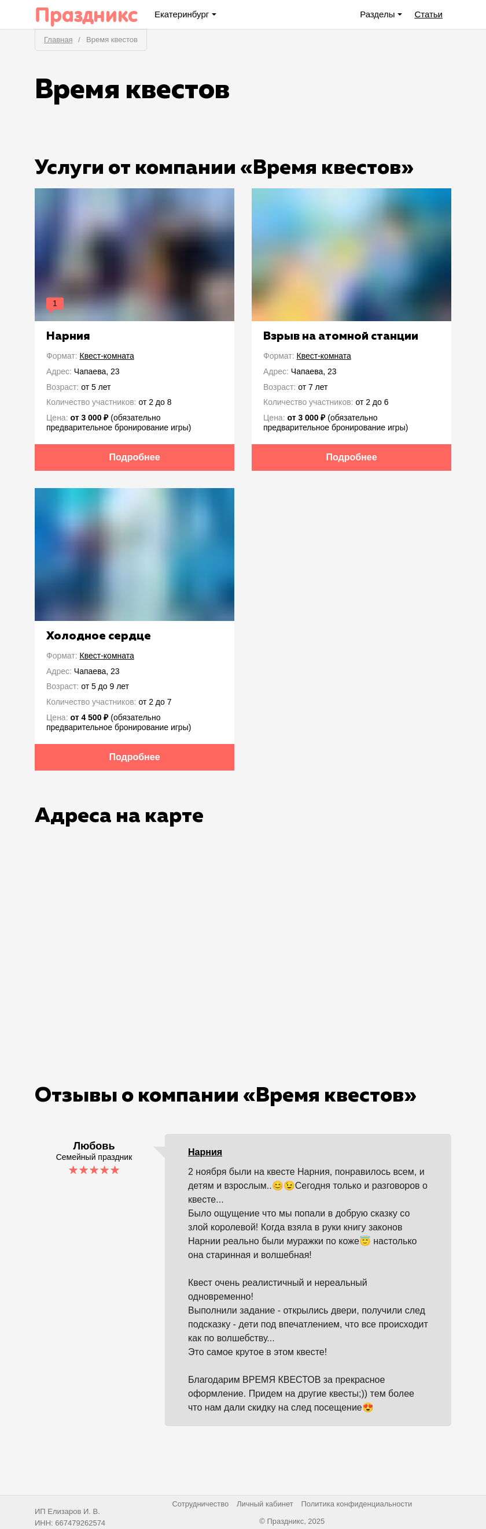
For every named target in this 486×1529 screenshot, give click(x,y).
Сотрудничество (200, 1504)
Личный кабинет (265, 1504)
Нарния (68, 336)
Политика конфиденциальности (356, 1504)
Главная (58, 39)
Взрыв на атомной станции (340, 336)
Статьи (428, 14)
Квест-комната (107, 355)
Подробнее (134, 457)
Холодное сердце (98, 636)
